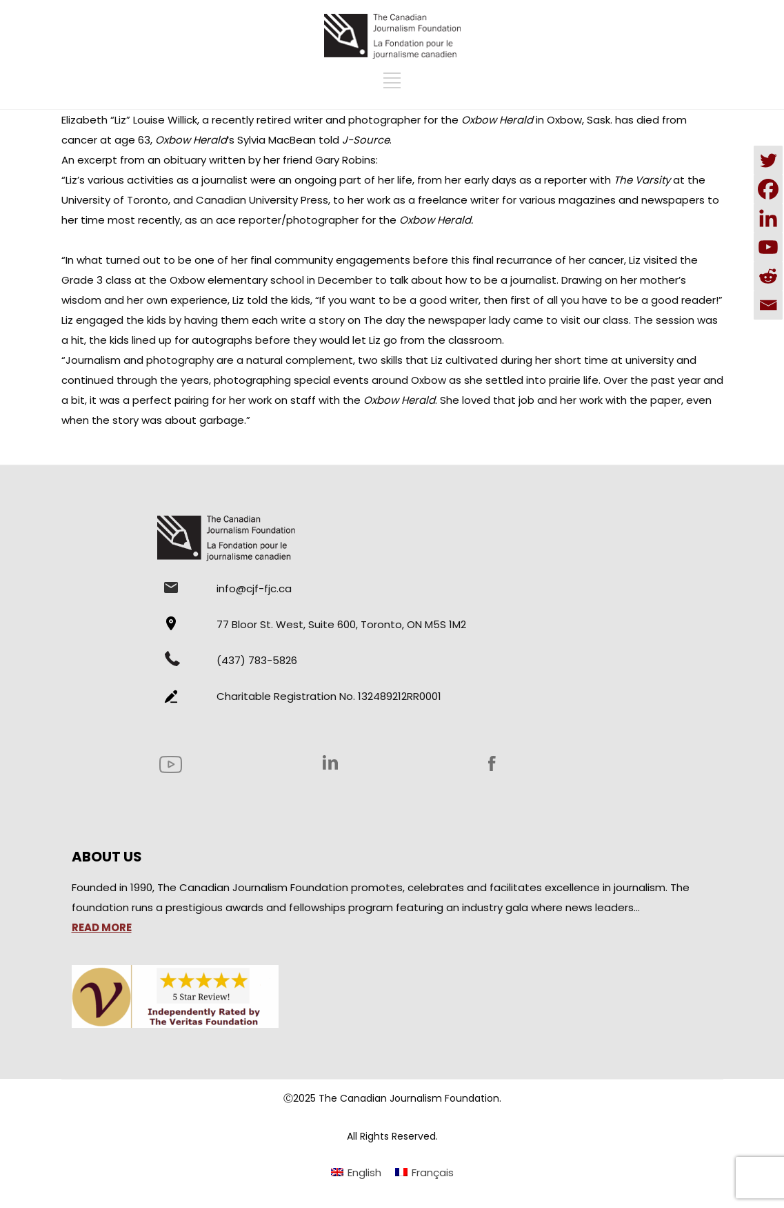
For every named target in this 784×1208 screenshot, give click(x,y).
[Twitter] (768, 160)
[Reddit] (768, 276)
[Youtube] (768, 247)
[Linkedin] (768, 218)
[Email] (768, 305)
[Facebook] (768, 189)
